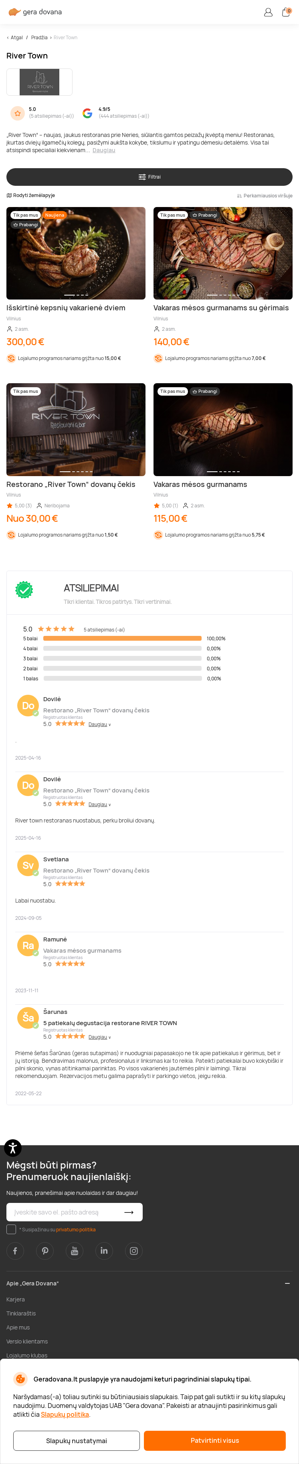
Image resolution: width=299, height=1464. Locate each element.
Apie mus (18, 1327)
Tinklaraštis (21, 1313)
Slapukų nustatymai (76, 1440)
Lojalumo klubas (26, 1355)
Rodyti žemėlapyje (30, 195)
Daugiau (104, 150)
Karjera (15, 1299)
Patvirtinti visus (215, 1440)
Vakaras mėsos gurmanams (82, 950)
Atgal (17, 37)
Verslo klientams (27, 1341)
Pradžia (39, 37)
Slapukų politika (65, 1414)
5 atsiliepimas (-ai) (51, 116)
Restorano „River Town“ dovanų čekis (96, 710)
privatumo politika (76, 1229)
